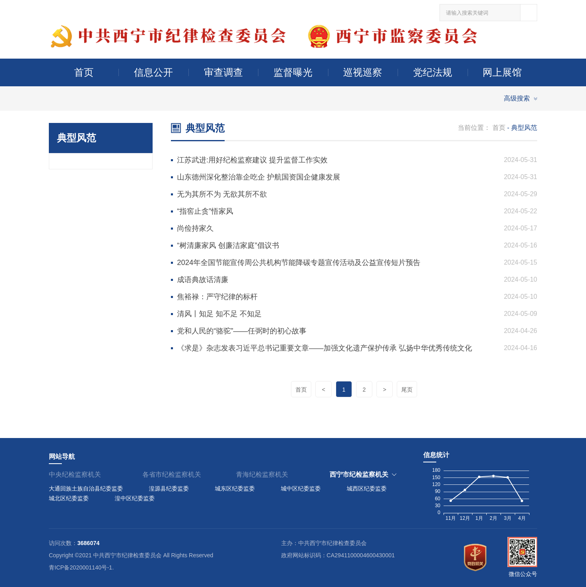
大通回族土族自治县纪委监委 (86, 488)
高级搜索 (517, 98)
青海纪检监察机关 (262, 474)
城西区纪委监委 (367, 488)
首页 (84, 72)
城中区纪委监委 (301, 488)
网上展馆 (502, 72)
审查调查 (223, 72)
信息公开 (153, 72)
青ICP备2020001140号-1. (81, 567)
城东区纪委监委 (235, 488)
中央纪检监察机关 (75, 474)
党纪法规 (432, 72)
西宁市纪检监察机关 (359, 474)
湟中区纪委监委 (135, 498)
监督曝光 (293, 72)
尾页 (407, 389)
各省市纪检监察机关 (171, 474)
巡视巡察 (362, 72)
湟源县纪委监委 (169, 488)
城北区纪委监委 (69, 498)
